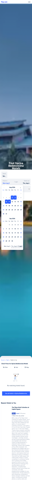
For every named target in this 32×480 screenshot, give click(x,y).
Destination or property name (5, 173)
